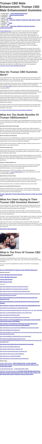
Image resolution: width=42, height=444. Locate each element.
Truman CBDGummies (5, 31)
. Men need (8, 86)
